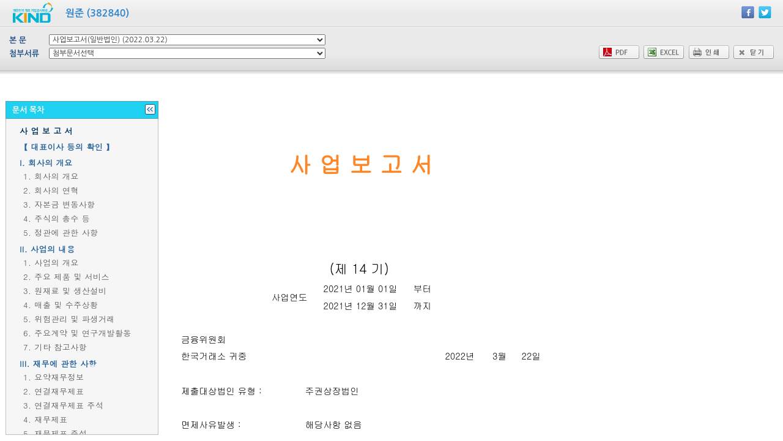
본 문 (17, 40)
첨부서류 (24, 54)
